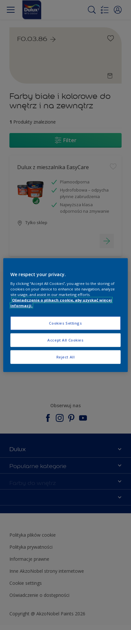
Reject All (65, 357)
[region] (65, 315)
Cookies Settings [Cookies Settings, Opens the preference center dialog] (65, 323)
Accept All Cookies (65, 340)
